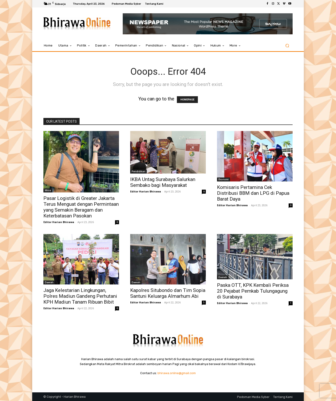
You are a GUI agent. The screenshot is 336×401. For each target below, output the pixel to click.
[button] (287, 45)
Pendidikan (138, 171)
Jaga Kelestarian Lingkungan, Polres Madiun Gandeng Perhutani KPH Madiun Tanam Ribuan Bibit (80, 296)
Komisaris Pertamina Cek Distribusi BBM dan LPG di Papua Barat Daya (253, 193)
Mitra (48, 190)
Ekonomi (223, 179)
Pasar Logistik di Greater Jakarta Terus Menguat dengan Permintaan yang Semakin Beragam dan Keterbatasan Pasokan (81, 207)
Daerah (49, 282)
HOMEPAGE (187, 99)
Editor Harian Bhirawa (58, 222)
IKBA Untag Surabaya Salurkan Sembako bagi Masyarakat (162, 182)
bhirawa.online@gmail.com (177, 373)
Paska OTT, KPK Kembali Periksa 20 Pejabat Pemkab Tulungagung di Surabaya (253, 291)
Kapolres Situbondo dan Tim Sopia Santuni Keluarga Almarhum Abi (167, 293)
